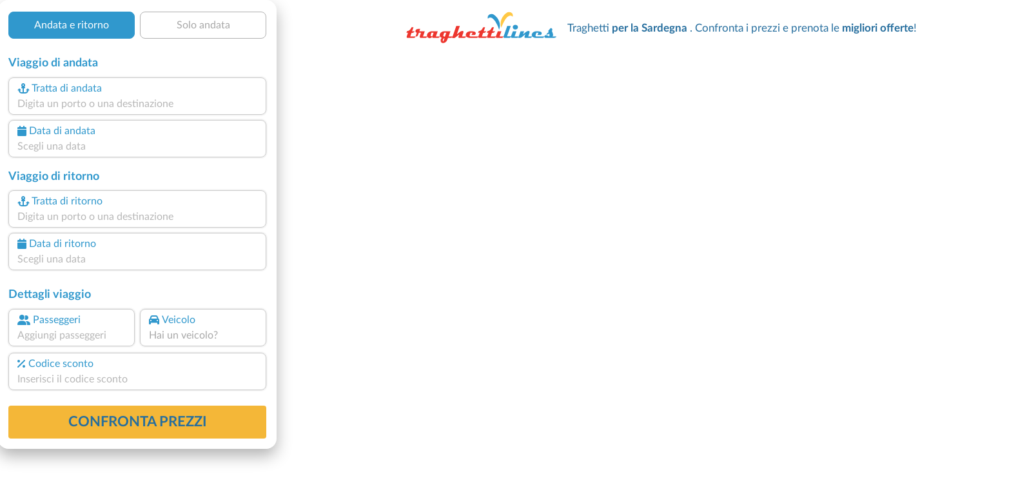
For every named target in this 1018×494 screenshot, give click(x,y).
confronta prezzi (137, 422)
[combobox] (137, 104)
